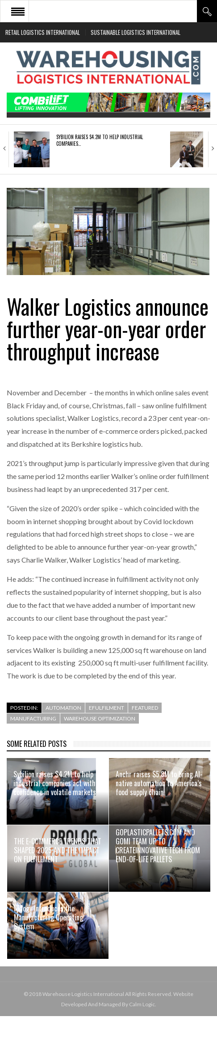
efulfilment (106, 707)
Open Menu (18, 11)
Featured (145, 707)
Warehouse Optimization (99, 718)
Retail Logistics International (42, 32)
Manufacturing (33, 718)
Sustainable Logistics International (135, 32)
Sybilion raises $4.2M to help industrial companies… (99, 140)
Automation (63, 707)
